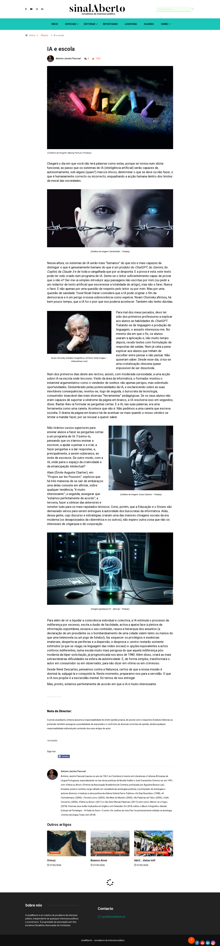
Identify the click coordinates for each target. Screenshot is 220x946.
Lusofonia (131, 24)
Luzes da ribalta (146, 853)
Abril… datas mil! (144, 860)
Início (54, 24)
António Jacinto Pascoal (68, 58)
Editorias (89, 24)
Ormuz (51, 860)
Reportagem (110, 24)
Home (32, 35)
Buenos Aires (99, 860)
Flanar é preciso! (102, 853)
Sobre (164, 24)
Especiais (70, 24)
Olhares (149, 24)
